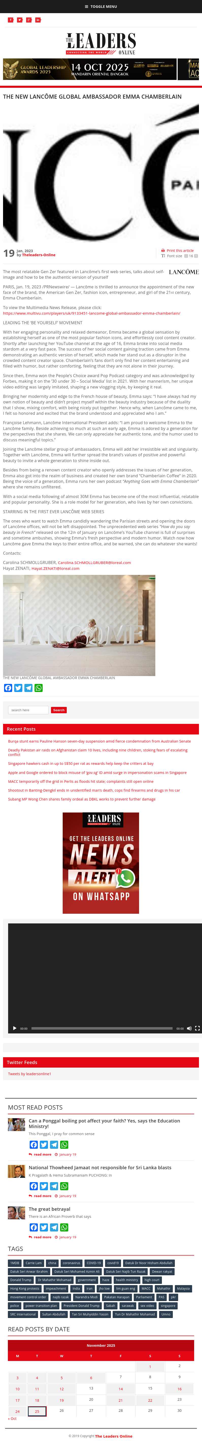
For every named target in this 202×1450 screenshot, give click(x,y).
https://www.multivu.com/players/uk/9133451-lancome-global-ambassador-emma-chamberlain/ (96, 313)
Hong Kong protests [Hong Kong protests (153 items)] (24, 1288)
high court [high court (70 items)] (154, 1280)
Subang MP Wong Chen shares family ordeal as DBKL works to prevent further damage (82, 799)
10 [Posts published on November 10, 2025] (16, 1384)
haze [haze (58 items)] (107, 1280)
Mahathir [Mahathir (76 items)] (167, 1288)
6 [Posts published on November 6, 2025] (86, 1374)
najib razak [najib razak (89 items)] (81, 1296)
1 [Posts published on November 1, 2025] (148, 1364)
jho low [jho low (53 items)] (106, 1288)
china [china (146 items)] (53, 1263)
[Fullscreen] (197, 1028)
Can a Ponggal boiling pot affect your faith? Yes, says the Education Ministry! (104, 1123)
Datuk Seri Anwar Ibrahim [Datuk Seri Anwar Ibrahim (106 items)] (29, 1271)
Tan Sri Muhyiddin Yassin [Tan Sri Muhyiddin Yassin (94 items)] (91, 1313)
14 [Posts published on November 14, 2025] (117, 1384)
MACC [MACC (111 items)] (148, 1288)
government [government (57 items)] (88, 1280)
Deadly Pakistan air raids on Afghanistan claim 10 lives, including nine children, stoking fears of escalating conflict (98, 752)
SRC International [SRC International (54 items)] (23, 1313)
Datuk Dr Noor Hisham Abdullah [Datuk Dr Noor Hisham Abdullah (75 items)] (151, 1263)
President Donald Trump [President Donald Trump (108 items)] (94, 1305)
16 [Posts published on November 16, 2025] (179, 1384)
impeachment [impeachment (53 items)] (56, 1288)
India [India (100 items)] (77, 1288)
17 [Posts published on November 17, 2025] (16, 1394)
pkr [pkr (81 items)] (12, 1305)
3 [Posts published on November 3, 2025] (16, 1374)
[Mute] (189, 1028)
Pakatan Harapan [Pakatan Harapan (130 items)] (138, 1296)
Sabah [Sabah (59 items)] (124, 1305)
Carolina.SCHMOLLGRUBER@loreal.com (96, 562)
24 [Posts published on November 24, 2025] (16, 1404)
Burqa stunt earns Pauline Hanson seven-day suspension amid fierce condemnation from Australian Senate (99, 741)
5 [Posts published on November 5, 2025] (55, 1374)
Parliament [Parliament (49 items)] (166, 1296)
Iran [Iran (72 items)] (91, 1288)
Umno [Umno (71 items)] (167, 1313)
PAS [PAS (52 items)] (184, 1296)
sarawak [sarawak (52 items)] (142, 1305)
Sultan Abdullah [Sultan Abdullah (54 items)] (54, 1313)
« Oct (12, 1410)
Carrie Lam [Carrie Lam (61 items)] (34, 1263)
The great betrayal (49, 1209)
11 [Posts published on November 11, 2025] (32, 1384)
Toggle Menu (101, 6)
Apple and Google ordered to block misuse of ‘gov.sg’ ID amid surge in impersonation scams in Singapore (97, 772)
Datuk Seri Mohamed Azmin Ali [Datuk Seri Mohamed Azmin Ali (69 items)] (77, 1271)
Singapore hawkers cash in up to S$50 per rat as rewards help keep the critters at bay (81, 763)
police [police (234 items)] (26, 1305)
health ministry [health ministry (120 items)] (129, 1280)
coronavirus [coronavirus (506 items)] (73, 1263)
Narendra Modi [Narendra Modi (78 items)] (107, 1296)
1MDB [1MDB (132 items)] (14, 1263)
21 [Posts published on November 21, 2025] (117, 1394)
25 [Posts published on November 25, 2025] (32, 1404)
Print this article (177, 250)
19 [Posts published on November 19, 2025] (55, 1394)
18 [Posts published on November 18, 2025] (32, 1394)
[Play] (14, 1028)
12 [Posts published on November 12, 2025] (55, 1384)
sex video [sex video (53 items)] (162, 1305)
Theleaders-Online (38, 254)
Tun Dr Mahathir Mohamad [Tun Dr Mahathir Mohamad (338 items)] (136, 1313)
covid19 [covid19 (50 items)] (115, 1263)
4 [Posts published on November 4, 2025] (32, 1374)
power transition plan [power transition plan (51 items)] (54, 1305)
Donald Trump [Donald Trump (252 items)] (20, 1280)
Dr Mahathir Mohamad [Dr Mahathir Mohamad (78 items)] (55, 1280)
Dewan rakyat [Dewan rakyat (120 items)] (164, 1271)
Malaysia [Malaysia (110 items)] (16, 1296)
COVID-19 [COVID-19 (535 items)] (96, 1263)
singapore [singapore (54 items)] (182, 1305)
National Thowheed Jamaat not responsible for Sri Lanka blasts (100, 1167)
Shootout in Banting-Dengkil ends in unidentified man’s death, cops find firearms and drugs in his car (94, 790)
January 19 (65, 1154)
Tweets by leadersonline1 (29, 1073)
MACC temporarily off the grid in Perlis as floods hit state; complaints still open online (81, 781)
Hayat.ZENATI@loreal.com (57, 568)
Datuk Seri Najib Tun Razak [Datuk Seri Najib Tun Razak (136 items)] (127, 1271)
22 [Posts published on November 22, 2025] (148, 1394)
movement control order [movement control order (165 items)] (48, 1296)
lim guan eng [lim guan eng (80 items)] (128, 1288)
